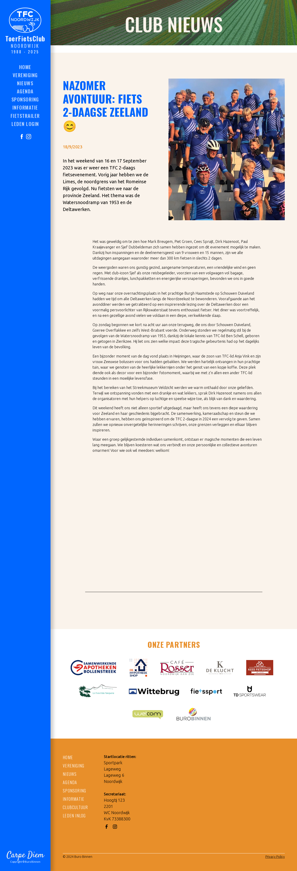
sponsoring (25, 99)
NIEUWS (70, 774)
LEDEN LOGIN (25, 123)
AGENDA (70, 782)
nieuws (25, 83)
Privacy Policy (275, 857)
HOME (25, 66)
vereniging (25, 75)
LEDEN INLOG (74, 816)
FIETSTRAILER (25, 115)
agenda (25, 91)
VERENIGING (73, 766)
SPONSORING (74, 791)
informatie (25, 107)
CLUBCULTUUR (75, 807)
